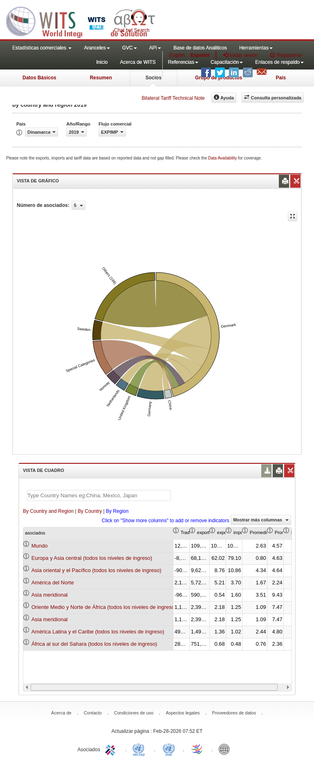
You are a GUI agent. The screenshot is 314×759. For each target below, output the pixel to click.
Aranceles (97, 48)
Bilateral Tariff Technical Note (172, 98)
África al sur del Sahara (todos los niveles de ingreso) (94, 644)
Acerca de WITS (137, 62)
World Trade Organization (197, 749)
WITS (82, 20)
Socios (153, 78)
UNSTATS (169, 749)
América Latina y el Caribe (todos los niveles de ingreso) (97, 632)
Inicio (102, 62)
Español (200, 55)
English (177, 55)
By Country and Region (48, 511)
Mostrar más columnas (261, 519)
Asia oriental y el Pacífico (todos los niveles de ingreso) (96, 570)
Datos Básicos (39, 78)
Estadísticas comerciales (42, 48)
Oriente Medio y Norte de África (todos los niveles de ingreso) (104, 607)
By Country (90, 511)
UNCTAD (140, 749)
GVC (129, 48)
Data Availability (223, 158)
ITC (111, 749)
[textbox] (99, 495)
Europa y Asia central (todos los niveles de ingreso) (92, 558)
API (155, 48)
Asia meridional (49, 595)
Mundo (39, 546)
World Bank (226, 749)
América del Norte (52, 582)
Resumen (101, 78)
